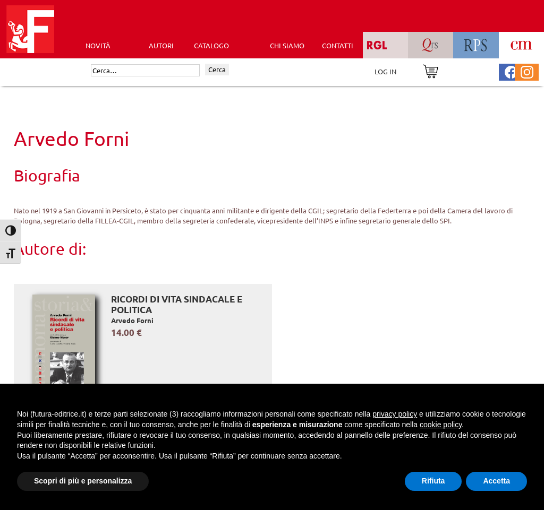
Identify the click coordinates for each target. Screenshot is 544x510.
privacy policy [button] (394, 414)
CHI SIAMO (287, 45)
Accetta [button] (496, 481)
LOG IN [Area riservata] (385, 71)
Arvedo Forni (132, 320)
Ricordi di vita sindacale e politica (176, 304)
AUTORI (161, 45)
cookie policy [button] (441, 424)
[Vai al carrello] (430, 70)
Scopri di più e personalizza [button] (83, 481)
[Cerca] (145, 70)
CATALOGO (211, 45)
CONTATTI (337, 45)
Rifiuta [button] (433, 481)
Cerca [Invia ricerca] (217, 69)
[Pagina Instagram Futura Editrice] (527, 70)
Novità (98, 45)
